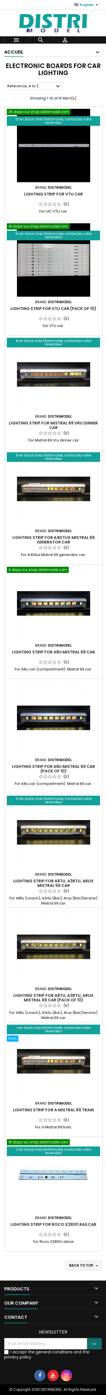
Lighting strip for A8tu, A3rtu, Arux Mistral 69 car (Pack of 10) (53, 998)
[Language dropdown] (86, 5)
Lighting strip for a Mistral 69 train (53, 1110)
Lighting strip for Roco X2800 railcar (53, 1224)
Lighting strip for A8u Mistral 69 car (53, 652)
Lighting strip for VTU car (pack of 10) (53, 308)
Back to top (84, 1265)
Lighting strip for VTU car (53, 194)
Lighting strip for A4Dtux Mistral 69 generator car (53, 540)
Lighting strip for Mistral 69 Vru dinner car (53, 425)
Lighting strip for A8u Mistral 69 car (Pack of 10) (53, 769)
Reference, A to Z (34, 86)
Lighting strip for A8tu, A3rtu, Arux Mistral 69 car (53, 883)
